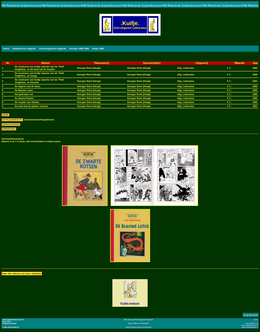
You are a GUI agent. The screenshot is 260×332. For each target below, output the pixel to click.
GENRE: (5, 115)
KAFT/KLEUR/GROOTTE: (12, 120)
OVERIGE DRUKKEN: (11, 124)
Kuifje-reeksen (130, 303)
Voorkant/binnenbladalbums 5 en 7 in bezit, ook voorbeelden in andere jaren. (31, 140)
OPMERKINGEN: (9, 129)
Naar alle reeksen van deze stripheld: (21, 273)
